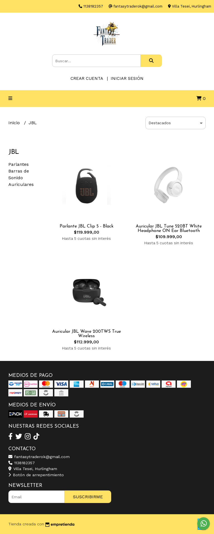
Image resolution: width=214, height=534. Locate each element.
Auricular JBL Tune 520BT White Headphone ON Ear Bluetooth (169, 228)
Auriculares (21, 184)
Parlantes (18, 164)
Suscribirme (88, 496)
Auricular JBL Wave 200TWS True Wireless (86, 333)
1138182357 (21, 463)
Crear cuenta (86, 78)
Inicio (14, 122)
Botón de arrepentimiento (36, 475)
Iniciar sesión (127, 78)
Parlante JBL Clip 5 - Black (86, 226)
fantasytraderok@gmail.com (39, 456)
